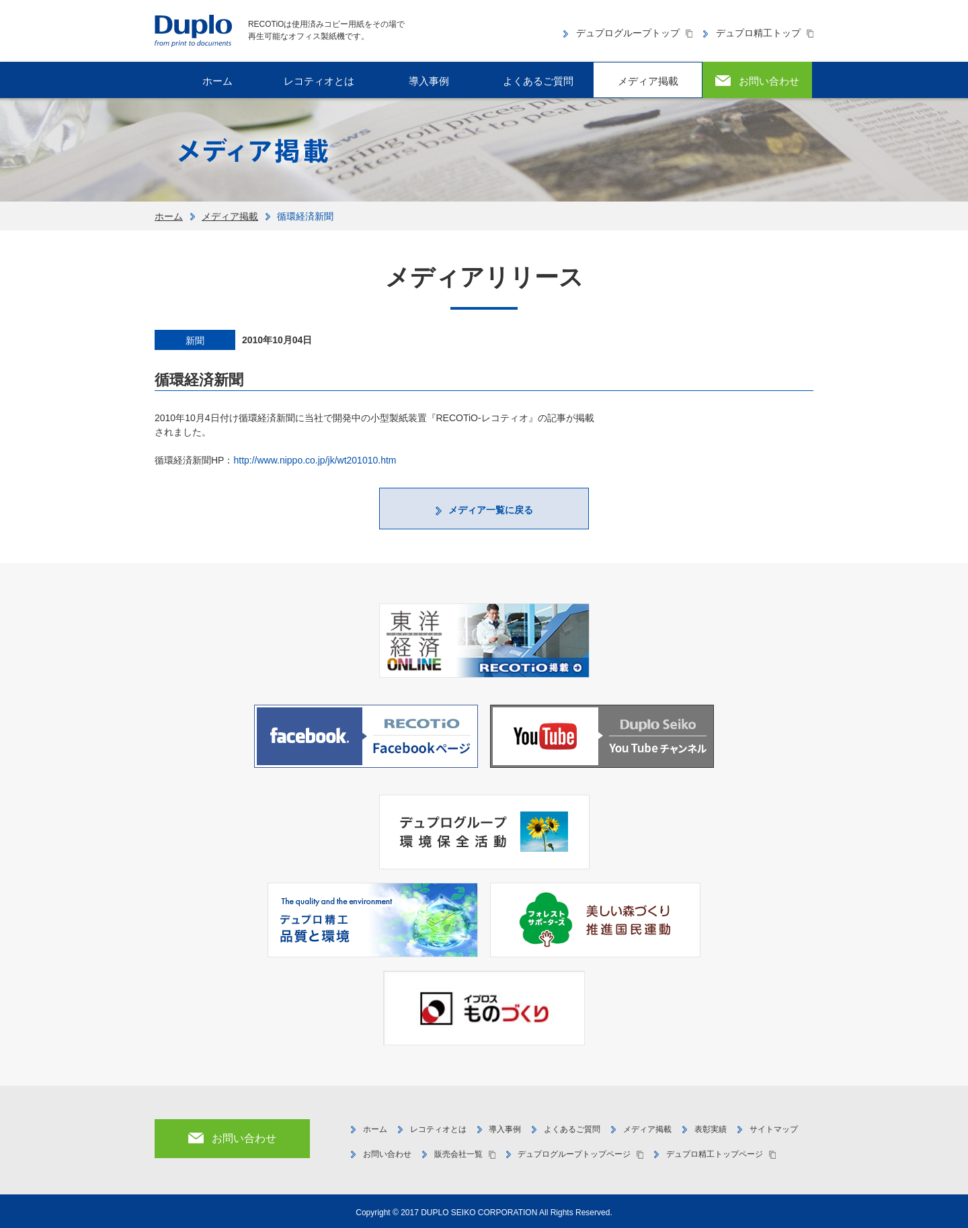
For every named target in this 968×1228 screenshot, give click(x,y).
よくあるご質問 (538, 81)
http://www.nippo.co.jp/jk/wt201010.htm (314, 460)
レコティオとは (319, 81)
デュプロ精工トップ (758, 33)
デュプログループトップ (628, 33)
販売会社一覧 (458, 1154)
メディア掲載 (648, 81)
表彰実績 (710, 1129)
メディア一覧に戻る (490, 510)
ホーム (169, 216)
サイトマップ (774, 1129)
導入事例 (429, 81)
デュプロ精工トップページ (714, 1154)
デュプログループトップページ (574, 1154)
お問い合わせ (387, 1154)
